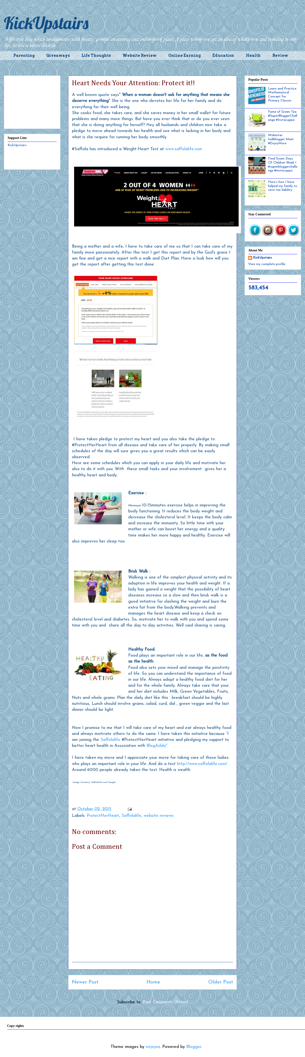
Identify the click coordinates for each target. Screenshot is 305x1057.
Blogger (193, 1047)
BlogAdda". (157, 746)
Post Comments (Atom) (165, 1002)
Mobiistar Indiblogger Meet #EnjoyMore (281, 139)
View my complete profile (266, 264)
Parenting (24, 55)
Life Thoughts (96, 55)
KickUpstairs (46, 22)
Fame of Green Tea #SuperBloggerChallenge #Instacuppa (282, 116)
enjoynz (153, 1047)
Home (153, 982)
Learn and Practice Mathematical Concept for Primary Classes (282, 94)
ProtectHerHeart (103, 815)
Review (280, 55)
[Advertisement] (32, 101)
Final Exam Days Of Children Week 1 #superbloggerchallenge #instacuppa (282, 164)
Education (223, 55)
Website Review (139, 55)
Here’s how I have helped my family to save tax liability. (282, 186)
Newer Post (85, 982)
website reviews (159, 815)
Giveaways (58, 55)
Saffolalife (110, 740)
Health (253, 55)
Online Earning (184, 55)
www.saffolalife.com (183, 149)
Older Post (220, 982)
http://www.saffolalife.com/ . (204, 764)
